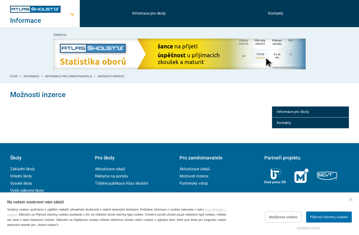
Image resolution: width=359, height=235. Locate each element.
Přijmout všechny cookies (329, 217)
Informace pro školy (149, 13)
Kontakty (275, 13)
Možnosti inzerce (194, 176)
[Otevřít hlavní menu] (45, 20)
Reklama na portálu (111, 176)
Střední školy (21, 176)
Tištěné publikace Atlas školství (121, 183)
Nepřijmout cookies (283, 217)
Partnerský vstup (194, 183)
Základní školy (22, 169)
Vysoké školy (21, 183)
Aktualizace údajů (110, 169)
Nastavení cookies (308, 227)
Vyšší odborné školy (27, 190)
